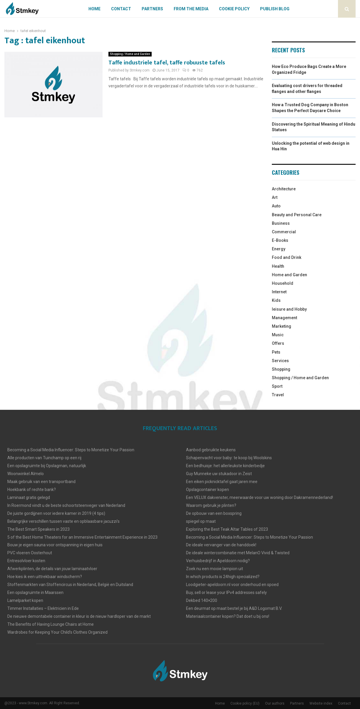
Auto (276, 206)
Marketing (281, 326)
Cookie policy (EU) (244, 703)
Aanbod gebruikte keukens (211, 449)
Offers (278, 343)
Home (94, 8)
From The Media (191, 8)
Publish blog (274, 8)
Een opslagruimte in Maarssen (35, 592)
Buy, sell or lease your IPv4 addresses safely (226, 592)
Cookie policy (234, 8)
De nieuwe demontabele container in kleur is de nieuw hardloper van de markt (79, 616)
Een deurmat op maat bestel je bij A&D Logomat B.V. (234, 608)
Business (281, 223)
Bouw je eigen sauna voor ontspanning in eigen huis (55, 544)
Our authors (274, 703)
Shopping (281, 369)
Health (278, 266)
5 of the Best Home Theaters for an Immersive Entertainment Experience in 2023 (82, 537)
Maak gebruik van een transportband (41, 481)
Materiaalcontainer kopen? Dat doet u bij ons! (227, 616)
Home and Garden (289, 274)
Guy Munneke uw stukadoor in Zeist (219, 473)
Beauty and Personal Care (297, 214)
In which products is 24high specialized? (222, 576)
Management (284, 317)
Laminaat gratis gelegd (28, 497)
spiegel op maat (201, 521)
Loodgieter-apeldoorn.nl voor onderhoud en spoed (232, 584)
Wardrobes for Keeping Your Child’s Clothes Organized (57, 632)
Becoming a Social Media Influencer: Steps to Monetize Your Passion (70, 449)
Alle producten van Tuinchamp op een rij (44, 457)
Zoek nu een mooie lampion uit (214, 568)
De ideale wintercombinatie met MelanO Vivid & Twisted (237, 552)
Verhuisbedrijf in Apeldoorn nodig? (218, 560)
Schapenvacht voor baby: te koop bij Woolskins (229, 457)
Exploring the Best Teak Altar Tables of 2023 (227, 529)
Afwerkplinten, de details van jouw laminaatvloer (52, 568)
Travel (278, 394)
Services (280, 360)
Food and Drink (286, 257)
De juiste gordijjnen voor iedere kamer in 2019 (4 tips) (56, 513)
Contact (121, 8)
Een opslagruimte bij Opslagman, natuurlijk (46, 465)
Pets (276, 352)
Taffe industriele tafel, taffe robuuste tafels (166, 63)
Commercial (284, 231)
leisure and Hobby (289, 309)
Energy (278, 249)
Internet (279, 291)
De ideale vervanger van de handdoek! (221, 544)
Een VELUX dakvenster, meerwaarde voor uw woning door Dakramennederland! (259, 497)
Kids (276, 300)
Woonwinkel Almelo (25, 473)
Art (274, 197)
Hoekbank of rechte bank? (31, 489)
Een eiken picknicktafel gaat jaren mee (221, 481)
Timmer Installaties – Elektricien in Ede (43, 608)
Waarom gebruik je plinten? (211, 505)
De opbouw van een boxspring (214, 513)
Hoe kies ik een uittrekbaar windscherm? (44, 576)
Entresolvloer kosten (26, 560)
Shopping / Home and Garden (130, 54)
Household (282, 283)
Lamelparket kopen (25, 600)
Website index (320, 703)
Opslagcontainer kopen (207, 489)
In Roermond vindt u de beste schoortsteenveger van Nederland (66, 505)
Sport (277, 386)
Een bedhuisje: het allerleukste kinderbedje (225, 465)
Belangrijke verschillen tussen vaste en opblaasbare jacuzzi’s (63, 521)
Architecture (284, 189)
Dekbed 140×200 (201, 600)
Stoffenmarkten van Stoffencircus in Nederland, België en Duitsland (70, 584)
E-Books (280, 240)
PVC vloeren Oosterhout (29, 552)
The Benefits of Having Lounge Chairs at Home (50, 624)
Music (278, 334)
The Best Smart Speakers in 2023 (38, 529)
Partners (152, 8)
